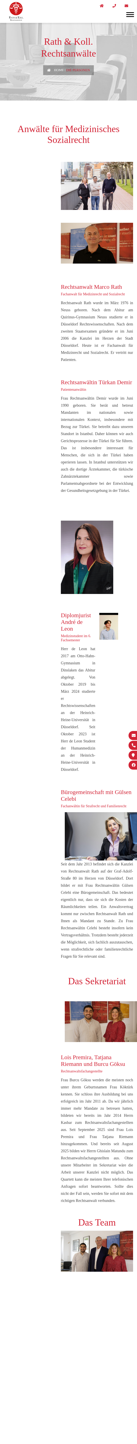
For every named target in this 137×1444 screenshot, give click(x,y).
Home (59, 70)
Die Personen (78, 70)
